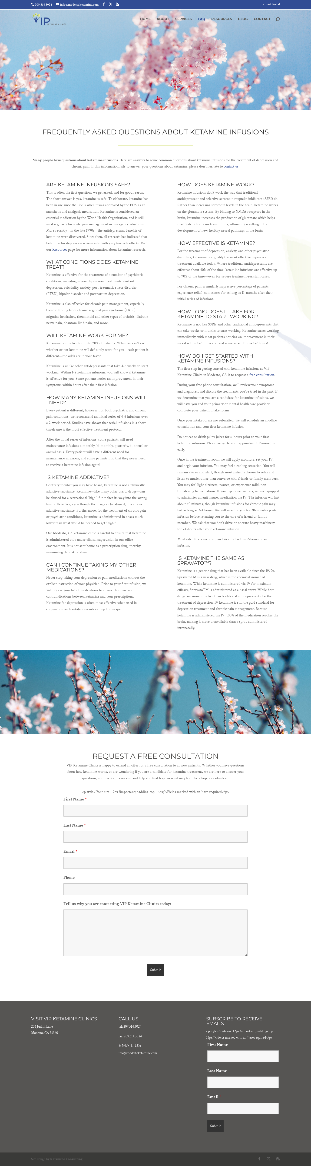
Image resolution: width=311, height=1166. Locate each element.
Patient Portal (270, 4)
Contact (262, 19)
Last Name (74, 825)
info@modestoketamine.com (138, 1053)
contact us (231, 166)
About (163, 19)
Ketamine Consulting (66, 1159)
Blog (243, 19)
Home (145, 19)
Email (70, 851)
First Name (74, 799)
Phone (69, 877)
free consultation (261, 375)
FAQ (201, 19)
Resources (221, 19)
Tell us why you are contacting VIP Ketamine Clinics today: (117, 903)
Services (183, 19)
